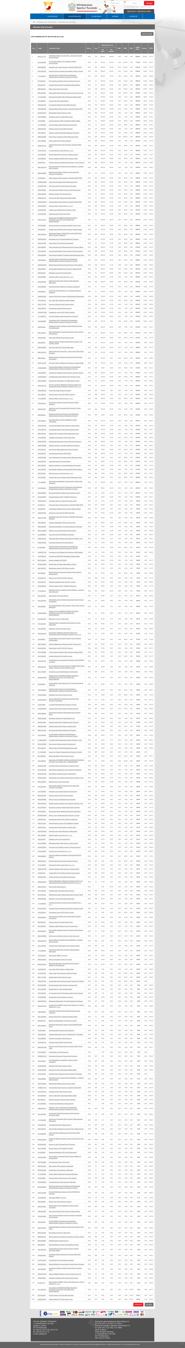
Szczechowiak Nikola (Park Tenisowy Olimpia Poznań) (66, 251)
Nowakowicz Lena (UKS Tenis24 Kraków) (62, 312)
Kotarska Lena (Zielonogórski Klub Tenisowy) (63, 791)
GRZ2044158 (42, 766)
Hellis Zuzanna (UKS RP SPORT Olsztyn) (62, 394)
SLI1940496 (41, 1152)
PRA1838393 (42, 917)
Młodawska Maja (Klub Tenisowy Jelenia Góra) (63, 843)
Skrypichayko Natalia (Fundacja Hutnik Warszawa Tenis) (66, 255)
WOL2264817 (42, 1025)
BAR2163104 (42, 886)
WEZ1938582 (42, 380)
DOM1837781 (42, 552)
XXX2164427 (42, 955)
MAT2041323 (42, 1166)
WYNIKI (115, 16)
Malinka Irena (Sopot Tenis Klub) (59, 781)
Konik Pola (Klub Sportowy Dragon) (60, 390)
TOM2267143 (42, 1087)
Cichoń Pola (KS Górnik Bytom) (59, 101)
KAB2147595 (42, 538)
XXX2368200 (42, 1103)
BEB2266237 (42, 1236)
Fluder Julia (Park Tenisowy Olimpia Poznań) (63, 973)
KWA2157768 (42, 869)
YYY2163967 (42, 865)
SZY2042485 (42, 62)
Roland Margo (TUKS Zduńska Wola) (60, 989)
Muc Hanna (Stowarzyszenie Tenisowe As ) (62, 744)
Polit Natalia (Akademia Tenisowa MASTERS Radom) (65, 469)
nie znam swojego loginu (131, 7)
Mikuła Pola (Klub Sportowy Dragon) (60, 1201)
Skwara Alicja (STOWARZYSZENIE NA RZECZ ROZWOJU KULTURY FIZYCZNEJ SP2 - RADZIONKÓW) (63, 677)
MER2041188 (42, 1047)
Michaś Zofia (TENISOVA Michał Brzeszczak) (63, 748)
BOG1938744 (42, 941)
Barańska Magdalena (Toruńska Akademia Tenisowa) (65, 526)
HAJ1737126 (42, 219)
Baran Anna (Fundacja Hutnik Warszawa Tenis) (63, 137)
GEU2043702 (42, 1249)
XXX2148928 (42, 851)
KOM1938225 (42, 847)
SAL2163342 (42, 595)
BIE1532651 (42, 358)
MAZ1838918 (42, 194)
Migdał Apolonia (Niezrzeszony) (59, 1240)
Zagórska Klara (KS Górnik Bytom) (60, 461)
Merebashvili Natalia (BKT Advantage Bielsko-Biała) (65, 97)
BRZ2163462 (42, 1232)
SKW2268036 (42, 613)
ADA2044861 (42, 722)
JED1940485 (42, 190)
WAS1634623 (42, 803)
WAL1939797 (42, 568)
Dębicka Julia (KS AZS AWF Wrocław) (61, 129)
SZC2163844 (42, 1114)
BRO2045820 (42, 493)
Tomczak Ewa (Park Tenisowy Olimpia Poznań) (63, 708)
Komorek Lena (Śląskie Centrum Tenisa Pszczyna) (65, 847)
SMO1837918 (42, 1006)
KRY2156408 (42, 1193)
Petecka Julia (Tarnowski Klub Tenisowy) (61, 890)
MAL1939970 (42, 781)
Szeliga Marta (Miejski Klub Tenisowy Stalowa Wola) (65, 269)
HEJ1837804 (42, 337)
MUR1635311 (42, 239)
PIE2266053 (42, 573)
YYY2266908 (42, 752)
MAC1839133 (42, 234)
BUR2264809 (42, 1070)
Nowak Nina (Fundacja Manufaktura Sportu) (62, 564)
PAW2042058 (42, 726)
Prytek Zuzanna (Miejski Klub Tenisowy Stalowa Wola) (66, 652)
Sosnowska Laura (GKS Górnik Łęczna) (61, 912)
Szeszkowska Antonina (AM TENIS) (60, 453)
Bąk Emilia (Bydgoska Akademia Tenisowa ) (62, 730)
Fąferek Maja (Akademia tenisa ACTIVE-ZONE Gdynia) (66, 1129)
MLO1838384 (42, 843)
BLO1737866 (42, 1148)
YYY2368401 (42, 398)
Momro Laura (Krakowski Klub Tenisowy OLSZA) (64, 815)
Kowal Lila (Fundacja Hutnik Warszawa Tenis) (63, 182)
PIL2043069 (41, 547)
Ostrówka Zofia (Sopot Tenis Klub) (59, 214)
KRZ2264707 (42, 667)
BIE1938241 (42, 1099)
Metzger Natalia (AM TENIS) (58, 560)
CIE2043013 (42, 229)
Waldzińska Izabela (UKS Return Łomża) (62, 568)
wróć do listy (147, 34)
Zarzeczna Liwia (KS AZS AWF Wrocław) (62, 513)
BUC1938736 (42, 807)
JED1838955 (42, 67)
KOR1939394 (42, 542)
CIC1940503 (42, 101)
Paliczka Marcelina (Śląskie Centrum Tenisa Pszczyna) (66, 93)
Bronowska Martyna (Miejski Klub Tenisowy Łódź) (64, 493)
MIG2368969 (42, 1240)
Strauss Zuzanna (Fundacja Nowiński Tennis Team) (65, 225)
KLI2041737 (41, 505)
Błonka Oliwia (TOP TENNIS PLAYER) (61, 1148)
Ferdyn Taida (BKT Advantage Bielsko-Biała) (63, 1095)
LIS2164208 (41, 704)
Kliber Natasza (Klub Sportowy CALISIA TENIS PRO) (65, 178)
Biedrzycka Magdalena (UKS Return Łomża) (63, 1020)
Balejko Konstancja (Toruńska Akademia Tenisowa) (65, 465)
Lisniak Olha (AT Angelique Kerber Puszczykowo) (64, 873)
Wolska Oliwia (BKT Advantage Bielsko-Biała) (63, 1016)
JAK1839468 (42, 1034)
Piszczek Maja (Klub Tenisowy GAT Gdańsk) (63, 1178)
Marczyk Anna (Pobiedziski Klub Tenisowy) (62, 799)
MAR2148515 (42, 959)
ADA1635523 (42, 282)
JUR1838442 (42, 260)
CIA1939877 (42, 639)
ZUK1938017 (42, 420)
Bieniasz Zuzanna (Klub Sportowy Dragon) (62, 1099)
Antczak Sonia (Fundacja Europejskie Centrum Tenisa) (66, 71)
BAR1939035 (42, 526)
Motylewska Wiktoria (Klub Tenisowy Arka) (62, 1083)
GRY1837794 (42, 385)
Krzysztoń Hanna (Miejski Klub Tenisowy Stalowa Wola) (66, 363)
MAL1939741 (42, 333)
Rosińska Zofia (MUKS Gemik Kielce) (60, 1042)
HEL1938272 (42, 394)
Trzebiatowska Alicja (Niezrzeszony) (60, 1125)
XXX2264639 (42, 154)
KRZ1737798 (42, 363)
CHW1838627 (42, 376)
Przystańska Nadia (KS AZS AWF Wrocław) (62, 105)
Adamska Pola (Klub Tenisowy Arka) (60, 1066)
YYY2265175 (42, 76)
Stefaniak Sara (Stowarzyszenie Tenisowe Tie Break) (65, 1074)
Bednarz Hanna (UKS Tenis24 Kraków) (61, 795)
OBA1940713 (42, 1108)
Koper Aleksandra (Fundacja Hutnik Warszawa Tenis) (65, 457)
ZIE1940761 (41, 85)
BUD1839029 (42, 1187)
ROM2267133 (42, 1056)
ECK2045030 (42, 497)
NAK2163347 (42, 1228)
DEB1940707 (42, 129)
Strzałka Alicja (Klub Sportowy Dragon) (61, 997)
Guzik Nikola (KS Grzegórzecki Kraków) (61, 1260)
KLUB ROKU (96, 16)
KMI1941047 (42, 922)
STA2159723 (42, 582)
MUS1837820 (42, 441)
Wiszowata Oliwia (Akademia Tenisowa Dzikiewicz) (65, 811)
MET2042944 (42, 560)
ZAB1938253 (42, 1012)
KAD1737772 (42, 56)
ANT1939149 (42, 71)
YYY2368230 (42, 903)
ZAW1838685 (42, 445)
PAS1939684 (42, 1079)
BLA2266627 (42, 756)
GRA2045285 (42, 296)
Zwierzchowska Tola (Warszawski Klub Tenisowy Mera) (66, 247)
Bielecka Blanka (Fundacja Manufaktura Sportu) (64, 1244)
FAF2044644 (42, 1129)
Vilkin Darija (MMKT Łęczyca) (58, 955)
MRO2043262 (42, 964)
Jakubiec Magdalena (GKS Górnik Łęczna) (62, 522)
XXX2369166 (42, 556)
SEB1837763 (42, 145)
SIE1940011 (42, 342)
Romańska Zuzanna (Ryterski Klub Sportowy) (63, 1056)
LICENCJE (133, 16)
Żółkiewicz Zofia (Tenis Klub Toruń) (60, 628)
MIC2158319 (42, 748)
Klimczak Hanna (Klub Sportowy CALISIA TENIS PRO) (66, 505)
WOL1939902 (42, 1016)
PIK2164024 (42, 1222)
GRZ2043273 (42, 501)
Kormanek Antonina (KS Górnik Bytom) (61, 542)
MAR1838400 (42, 173)
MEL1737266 (42, 977)
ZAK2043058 (42, 1211)
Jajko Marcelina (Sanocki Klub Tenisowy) (61, 1030)
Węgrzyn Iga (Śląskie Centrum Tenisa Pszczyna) (64, 936)
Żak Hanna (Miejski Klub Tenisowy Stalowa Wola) (64, 1211)
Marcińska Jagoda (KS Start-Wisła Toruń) (62, 718)
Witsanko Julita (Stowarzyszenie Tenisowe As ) (63, 926)
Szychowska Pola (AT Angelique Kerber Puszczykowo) (66, 993)
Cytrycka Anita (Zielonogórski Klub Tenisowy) (63, 125)
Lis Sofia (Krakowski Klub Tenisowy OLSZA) (62, 704)
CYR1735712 (42, 150)
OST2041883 (42, 214)
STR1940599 (42, 206)
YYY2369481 (42, 950)
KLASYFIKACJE (75, 16)
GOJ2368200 (42, 1134)
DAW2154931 (42, 1139)
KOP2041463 (42, 457)
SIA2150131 (42, 327)
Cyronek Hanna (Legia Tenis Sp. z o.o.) (61, 150)
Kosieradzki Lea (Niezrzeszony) (59, 1052)
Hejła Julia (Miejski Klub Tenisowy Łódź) (61, 337)
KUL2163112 (42, 449)
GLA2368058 (42, 534)
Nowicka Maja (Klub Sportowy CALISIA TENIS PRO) (65, 202)
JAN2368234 (42, 1278)
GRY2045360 (42, 1162)
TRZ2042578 (42, 1125)
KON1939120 (42, 390)
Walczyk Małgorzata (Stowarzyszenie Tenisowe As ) (65, 644)
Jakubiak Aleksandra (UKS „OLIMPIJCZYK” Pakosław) (66, 1034)
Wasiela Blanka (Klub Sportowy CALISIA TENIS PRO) (66, 109)
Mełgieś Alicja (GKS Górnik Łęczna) (60, 977)
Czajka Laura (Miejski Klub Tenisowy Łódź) (62, 210)
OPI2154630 (42, 477)
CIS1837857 (42, 509)
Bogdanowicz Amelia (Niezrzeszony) (60, 308)
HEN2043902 (42, 898)
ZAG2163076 (42, 461)
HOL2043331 (42, 600)
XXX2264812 (42, 488)
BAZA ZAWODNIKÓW (92, 23)
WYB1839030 (42, 368)
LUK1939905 (42, 373)
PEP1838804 (42, 117)
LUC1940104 (42, 735)
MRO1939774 (42, 167)
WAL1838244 (42, 644)
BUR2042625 (42, 1170)
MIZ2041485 (42, 273)
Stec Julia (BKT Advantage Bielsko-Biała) (62, 300)
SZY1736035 (42, 671)
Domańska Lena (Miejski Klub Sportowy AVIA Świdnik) (66, 552)
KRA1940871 (42, 819)
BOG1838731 (42, 308)
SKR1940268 (42, 255)
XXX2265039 (42, 1197)
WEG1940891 (42, 936)
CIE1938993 (42, 606)
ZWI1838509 (42, 247)
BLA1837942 (42, 619)
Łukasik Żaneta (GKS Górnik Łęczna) (60, 656)
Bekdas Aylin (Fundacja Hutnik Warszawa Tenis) (64, 433)
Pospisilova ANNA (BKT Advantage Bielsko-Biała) (64, 556)
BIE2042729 (42, 1020)
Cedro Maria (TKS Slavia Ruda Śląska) (61, 243)
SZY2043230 (42, 993)
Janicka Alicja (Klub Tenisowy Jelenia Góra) (62, 827)
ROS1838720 (42, 1042)
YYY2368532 (42, 1174)
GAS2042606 (42, 770)
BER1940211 (42, 89)
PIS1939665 (42, 1178)
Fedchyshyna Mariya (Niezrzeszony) (60, 1038)
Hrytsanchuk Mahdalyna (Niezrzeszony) (61, 1103)
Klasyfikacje (52, 22)
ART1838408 (42, 286)
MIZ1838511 (42, 415)
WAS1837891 (42, 109)
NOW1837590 (42, 312)
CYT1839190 (42, 125)
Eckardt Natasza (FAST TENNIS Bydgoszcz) (63, 497)
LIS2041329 (41, 873)
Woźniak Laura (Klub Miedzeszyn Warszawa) (63, 831)
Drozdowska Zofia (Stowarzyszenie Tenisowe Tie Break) (66, 981)
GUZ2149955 (42, 1157)
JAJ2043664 (42, 1030)
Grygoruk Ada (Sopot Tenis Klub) (59, 1162)
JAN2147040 (42, 827)
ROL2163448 (42, 989)
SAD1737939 (42, 517)
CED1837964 (42, 243)
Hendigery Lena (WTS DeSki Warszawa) (61, 898)
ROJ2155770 (42, 578)
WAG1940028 (42, 530)
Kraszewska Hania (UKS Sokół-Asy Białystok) (63, 819)
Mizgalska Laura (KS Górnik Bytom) (60, 273)
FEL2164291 (42, 1061)
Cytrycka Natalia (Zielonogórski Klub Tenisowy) (63, 316)
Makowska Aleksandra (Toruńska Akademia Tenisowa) (66, 1001)
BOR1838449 (42, 347)
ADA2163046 (42, 1066)
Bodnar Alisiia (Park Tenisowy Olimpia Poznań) (63, 154)
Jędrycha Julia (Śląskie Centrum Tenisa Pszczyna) (64, 190)
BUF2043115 (42, 894)
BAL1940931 (42, 465)
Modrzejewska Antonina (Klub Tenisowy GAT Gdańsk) (65, 265)
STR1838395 (42, 225)
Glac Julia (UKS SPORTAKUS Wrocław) (61, 534)
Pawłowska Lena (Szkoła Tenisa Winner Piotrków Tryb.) (66, 777)
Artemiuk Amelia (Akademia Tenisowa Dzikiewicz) (64, 286)
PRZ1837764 (42, 105)
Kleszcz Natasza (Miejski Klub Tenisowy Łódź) (63, 158)
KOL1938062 (42, 141)
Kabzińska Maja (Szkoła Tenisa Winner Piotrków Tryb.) (66, 538)
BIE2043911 (42, 1244)
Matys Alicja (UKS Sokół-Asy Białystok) (61, 1166)
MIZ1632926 (42, 473)
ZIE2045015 (41, 684)
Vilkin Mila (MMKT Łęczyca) (57, 1197)
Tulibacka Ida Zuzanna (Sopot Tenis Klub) (62, 437)
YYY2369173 (42, 591)
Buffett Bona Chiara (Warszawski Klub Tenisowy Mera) (66, 894)
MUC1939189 (42, 744)
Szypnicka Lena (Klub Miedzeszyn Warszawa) (63, 671)
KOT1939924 (42, 791)
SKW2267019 (42, 677)
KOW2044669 (42, 182)
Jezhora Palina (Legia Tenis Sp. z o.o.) (61, 398)
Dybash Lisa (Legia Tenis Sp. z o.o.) (60, 851)
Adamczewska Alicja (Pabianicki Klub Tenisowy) (64, 722)
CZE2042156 (42, 425)
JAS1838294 (42, 761)
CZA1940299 (42, 210)
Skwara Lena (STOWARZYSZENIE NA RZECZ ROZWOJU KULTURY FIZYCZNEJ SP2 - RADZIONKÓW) (63, 613)
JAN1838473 (42, 291)
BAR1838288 (42, 137)
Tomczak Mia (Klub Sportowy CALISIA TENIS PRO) (65, 1087)
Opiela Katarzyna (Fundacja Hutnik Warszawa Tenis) (65, 477)
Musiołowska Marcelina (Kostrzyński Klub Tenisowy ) (65, 441)
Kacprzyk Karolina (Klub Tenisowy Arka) (61, 304)
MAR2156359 (42, 718)
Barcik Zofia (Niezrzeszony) (57, 886)
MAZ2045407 (42, 1206)
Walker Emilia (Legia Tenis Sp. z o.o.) (60, 835)
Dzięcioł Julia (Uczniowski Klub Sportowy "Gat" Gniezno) (66, 162)
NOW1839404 (42, 202)
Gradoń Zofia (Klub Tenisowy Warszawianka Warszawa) (66, 296)
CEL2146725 (42, 945)
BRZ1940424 (42, 931)
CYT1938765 (42, 316)
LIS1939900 (41, 121)
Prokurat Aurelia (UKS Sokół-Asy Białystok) (62, 1182)
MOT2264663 (42, 1083)
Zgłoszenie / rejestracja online (139, 11)
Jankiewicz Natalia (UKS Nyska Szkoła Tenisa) (63, 1278)
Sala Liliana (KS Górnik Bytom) (58, 595)
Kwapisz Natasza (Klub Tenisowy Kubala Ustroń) (64, 869)
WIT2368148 (42, 926)
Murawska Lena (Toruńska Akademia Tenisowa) (64, 239)
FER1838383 (42, 1095)
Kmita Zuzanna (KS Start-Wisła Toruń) (61, 922)
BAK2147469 (42, 730)
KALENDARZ (53, 16)
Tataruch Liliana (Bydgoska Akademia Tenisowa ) (64, 133)
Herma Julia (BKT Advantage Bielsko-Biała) (62, 198)
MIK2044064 (42, 1201)
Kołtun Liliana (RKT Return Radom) (60, 141)
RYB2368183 (42, 586)
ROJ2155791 (42, 648)
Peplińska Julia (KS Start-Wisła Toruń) (61, 117)
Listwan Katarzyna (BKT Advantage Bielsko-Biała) (64, 121)
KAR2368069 (42, 713)
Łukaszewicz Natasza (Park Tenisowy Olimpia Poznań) (66, 373)
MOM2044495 (42, 815)
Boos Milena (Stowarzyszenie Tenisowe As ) (62, 774)
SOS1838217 (42, 912)
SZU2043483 (42, 1216)
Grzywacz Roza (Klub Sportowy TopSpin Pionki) (64, 766)
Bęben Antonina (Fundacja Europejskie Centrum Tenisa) (66, 1236)
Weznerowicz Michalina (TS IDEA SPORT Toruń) (64, 380)
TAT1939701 (42, 133)
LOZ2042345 (42, 969)
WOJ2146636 (42, 695)
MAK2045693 (42, 1001)
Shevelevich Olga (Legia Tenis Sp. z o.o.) (62, 865)
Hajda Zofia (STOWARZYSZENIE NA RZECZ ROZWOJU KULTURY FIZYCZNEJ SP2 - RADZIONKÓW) (63, 219)
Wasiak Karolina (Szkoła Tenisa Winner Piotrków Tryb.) (66, 803)
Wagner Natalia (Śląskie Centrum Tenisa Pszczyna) (65, 1274)
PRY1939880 (42, 652)
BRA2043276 (42, 861)
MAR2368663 (42, 799)
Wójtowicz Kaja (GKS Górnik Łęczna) (60, 695)
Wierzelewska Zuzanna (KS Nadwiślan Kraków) (64, 823)
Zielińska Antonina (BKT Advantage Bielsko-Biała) (64, 85)
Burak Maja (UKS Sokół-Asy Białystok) (61, 1170)
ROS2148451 (42, 908)
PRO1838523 (42, 1182)
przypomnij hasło (145, 7)
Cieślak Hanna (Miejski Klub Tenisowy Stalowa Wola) (65, 229)
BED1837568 (42, 795)
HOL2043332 (42, 786)
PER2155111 (42, 403)
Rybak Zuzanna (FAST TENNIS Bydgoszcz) (62, 586)
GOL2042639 (42, 690)
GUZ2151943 (42, 1260)
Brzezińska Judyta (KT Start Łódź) (59, 1232)
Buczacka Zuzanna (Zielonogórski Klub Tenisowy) (64, 807)
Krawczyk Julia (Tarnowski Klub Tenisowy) (62, 1144)
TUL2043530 (42, 437)
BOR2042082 (42, 985)
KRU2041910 (42, 633)
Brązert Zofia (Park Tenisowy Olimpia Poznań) (63, 861)
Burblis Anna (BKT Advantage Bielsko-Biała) (62, 1070)
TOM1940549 (42, 708)
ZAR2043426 (42, 513)
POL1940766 (42, 469)
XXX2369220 (42, 1052)
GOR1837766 (42, 186)
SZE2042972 (42, 453)
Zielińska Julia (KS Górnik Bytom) (59, 839)
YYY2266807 (42, 482)
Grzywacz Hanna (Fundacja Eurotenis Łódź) (63, 501)
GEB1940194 (42, 877)
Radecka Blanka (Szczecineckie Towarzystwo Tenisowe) (66, 1264)
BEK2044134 (42, 433)
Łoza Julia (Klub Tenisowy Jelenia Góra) (61, 969)
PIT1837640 (41, 81)
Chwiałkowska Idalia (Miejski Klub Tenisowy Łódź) (64, 376)
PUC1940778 (42, 429)
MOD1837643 (42, 265)
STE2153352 (42, 1074)
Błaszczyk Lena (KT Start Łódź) (59, 619)
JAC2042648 (42, 1269)
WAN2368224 (42, 882)
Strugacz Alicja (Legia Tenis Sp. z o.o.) (61, 206)
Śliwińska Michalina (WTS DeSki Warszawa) (63, 1152)
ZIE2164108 (41, 839)
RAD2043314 (42, 1264)
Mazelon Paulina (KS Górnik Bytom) (60, 194)
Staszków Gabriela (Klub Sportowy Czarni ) (62, 582)
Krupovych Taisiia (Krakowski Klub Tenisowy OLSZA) (65, 752)
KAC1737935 (42, 304)
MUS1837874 (42, 113)
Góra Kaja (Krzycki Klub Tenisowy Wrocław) (62, 186)
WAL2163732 (42, 352)
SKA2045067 (42, 1255)
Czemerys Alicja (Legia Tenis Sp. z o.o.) (61, 277)
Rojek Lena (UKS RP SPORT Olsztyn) (61, 578)
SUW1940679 (42, 699)
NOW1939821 (42, 564)
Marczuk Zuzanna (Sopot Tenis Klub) (60, 959)
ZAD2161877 (42, 409)
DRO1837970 (42, 981)
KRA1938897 (42, 856)
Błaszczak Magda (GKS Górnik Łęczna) (61, 756)
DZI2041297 (42, 162)
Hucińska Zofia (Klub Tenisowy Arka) (60, 1091)
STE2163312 (42, 300)
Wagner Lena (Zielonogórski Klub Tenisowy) (62, 530)
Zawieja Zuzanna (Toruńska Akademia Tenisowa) (64, 445)
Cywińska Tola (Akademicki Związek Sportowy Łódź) (65, 740)
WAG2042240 (42, 1274)
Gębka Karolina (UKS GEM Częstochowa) (62, 877)
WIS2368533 (42, 811)
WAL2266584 (42, 835)
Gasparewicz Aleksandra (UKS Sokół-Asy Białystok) (65, 770)
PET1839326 (42, 890)
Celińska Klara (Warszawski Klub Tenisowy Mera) (64, 945)
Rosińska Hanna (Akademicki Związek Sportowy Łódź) (66, 908)
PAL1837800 (42, 93)
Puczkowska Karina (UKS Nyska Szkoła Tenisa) (64, 429)
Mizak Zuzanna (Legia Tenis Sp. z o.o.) (61, 473)
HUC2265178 (42, 1091)
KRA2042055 (42, 1144)
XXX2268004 (42, 1038)
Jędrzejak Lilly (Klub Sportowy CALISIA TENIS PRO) (65, 67)
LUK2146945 (42, 656)
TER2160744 (42, 661)
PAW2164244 (42, 777)
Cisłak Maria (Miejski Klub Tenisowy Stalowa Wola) (65, 509)
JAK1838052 (42, 522)
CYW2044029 (42, 740)
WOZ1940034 (42, 831)
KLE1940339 (42, 158)
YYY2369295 (42, 1120)
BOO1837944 (42, 774)
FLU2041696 (42, 973)
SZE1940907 (42, 269)
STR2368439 (42, 997)
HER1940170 (42, 198)
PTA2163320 (42, 624)
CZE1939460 (42, 277)
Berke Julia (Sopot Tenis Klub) (58, 89)
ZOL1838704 (42, 628)
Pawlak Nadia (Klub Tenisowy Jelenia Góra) (62, 726)
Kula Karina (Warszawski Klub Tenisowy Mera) (63, 449)
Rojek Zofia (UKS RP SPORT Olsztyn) (61, 648)
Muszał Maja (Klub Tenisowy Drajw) (60, 113)
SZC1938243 (42, 251)
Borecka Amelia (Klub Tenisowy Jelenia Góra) (63, 985)
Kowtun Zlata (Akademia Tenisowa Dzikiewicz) (63, 1174)
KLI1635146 (41, 178)
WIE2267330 (42, 823)
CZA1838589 (42, 321)
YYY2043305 (42, 97)
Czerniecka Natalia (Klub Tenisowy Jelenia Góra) (64, 425)
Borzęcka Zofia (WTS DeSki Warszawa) (61, 347)
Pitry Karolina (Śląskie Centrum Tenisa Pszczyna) (64, 81)
